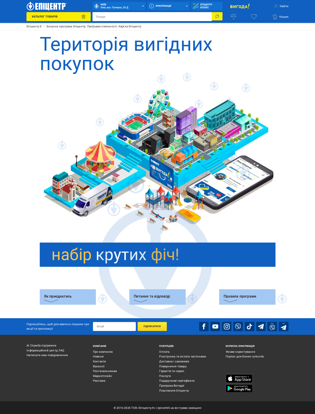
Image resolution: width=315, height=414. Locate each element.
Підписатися (152, 326)
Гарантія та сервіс (171, 370)
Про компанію (103, 351)
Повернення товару (172, 365)
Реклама (99, 380)
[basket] (280, 17)
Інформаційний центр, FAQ (45, 349)
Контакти (99, 360)
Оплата (164, 351)
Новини (98, 356)
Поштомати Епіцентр (174, 390)
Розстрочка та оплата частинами (182, 356)
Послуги (165, 375)
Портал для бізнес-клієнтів (245, 356)
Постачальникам (105, 370)
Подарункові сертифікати (177, 380)
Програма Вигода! (171, 385)
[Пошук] (217, 16)
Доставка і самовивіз (174, 360)
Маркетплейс (102, 375)
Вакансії (99, 365)
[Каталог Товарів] (58, 16)
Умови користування (240, 351)
